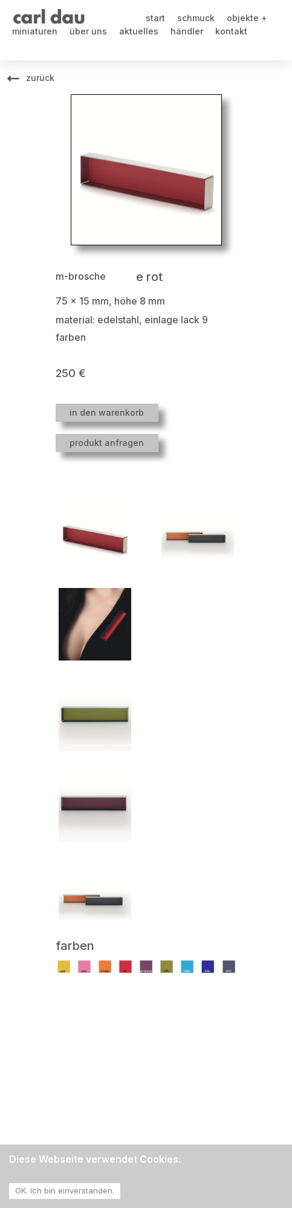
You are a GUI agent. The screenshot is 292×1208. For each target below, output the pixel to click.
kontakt (231, 31)
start (155, 18)
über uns (88, 31)
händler (186, 31)
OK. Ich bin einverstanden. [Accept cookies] (64, 1190)
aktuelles (138, 31)
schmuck (196, 18)
